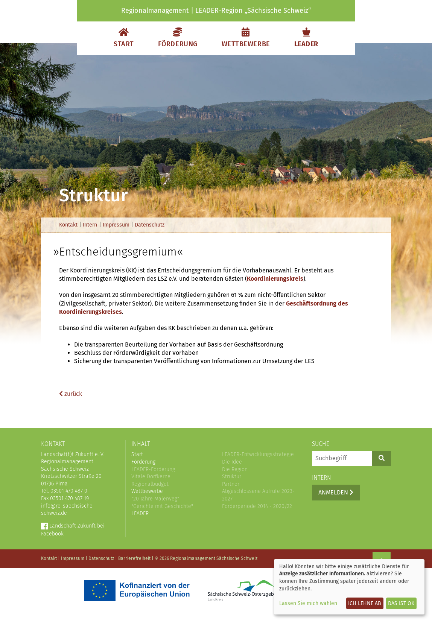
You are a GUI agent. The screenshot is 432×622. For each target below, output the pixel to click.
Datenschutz (149, 225)
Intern (90, 225)
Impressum (116, 225)
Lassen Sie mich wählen (308, 603)
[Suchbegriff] (342, 458)
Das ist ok (401, 603)
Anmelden (335, 492)
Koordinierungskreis (275, 278)
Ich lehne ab (364, 603)
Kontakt (68, 225)
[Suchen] (381, 458)
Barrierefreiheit (134, 558)
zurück (70, 393)
